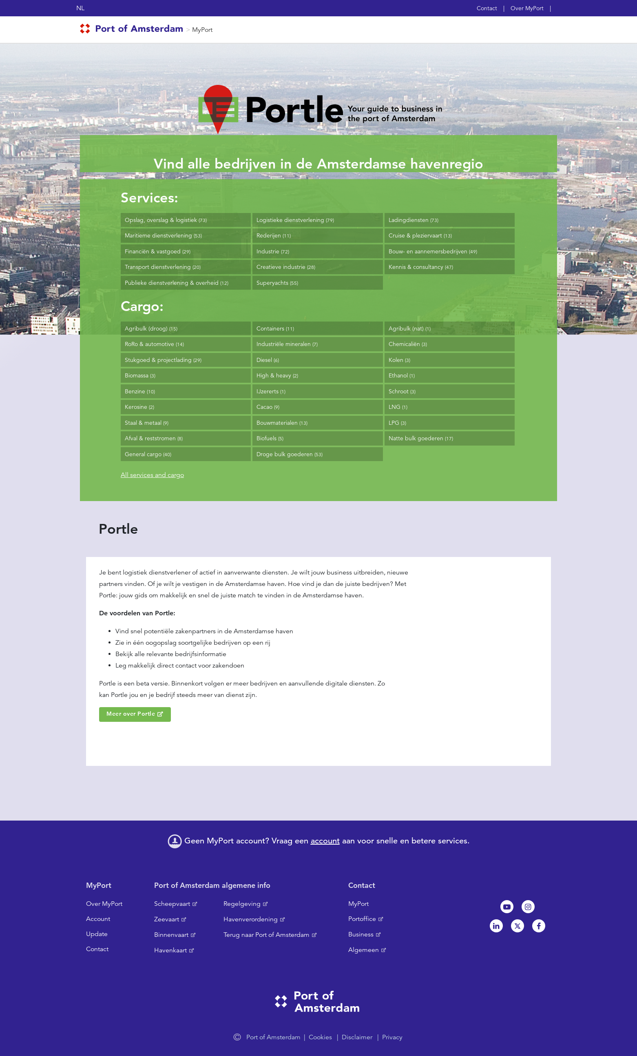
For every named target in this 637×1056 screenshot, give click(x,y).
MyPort (202, 30)
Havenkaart (170, 950)
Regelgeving (242, 904)
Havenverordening (250, 919)
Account (98, 919)
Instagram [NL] (528, 906)
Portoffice (362, 919)
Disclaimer (357, 1037)
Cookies (320, 1037)
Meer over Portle (130, 713)
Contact (487, 8)
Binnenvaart (171, 935)
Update (97, 934)
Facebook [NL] (538, 925)
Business (361, 934)
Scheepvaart (172, 904)
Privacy (392, 1037)
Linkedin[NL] (496, 925)
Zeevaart (166, 919)
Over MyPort (527, 8)
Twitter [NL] (517, 925)
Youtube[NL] (506, 906)
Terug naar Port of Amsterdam (266, 935)
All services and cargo (152, 475)
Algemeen (363, 950)
